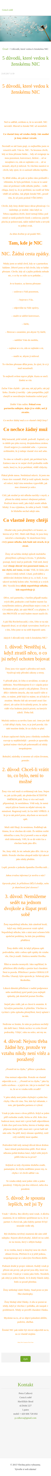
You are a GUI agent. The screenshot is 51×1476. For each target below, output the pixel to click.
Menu (43, 6)
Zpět (25, 1359)
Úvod (5, 49)
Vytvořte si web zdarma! (25, 1469)
